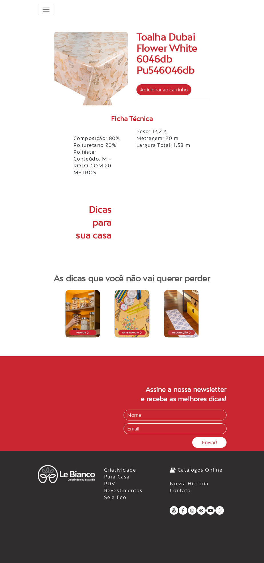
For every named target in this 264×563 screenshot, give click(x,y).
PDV (110, 483)
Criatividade (120, 470)
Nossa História (189, 483)
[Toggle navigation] (46, 9)
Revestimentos (123, 490)
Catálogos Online (196, 470)
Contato (180, 490)
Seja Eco (115, 497)
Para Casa (117, 477)
